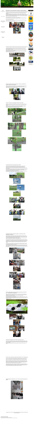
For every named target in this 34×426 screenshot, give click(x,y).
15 (14, 412)
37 (26, 412)
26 (20, 412)
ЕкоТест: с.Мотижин (3, 16)
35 (25, 412)
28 (21, 412)
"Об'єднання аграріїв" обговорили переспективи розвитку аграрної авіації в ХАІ (17, 46)
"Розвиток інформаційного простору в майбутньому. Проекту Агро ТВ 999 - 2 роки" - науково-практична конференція (16, 292)
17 (15, 412)
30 (22, 412)
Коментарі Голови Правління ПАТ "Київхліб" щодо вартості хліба (14, 339)
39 (27, 412)
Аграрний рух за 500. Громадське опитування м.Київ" (3, 32)
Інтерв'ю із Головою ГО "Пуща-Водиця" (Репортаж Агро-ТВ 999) (14, 102)
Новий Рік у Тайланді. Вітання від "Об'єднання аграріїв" (3, 21)
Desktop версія (30, 64)
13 (13, 412)
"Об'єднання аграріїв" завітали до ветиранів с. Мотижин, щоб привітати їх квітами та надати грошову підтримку (16, 84)
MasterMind (3, 37)
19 (16, 412)
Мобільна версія (30, 63)
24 (19, 412)
